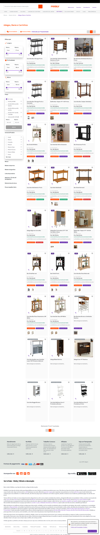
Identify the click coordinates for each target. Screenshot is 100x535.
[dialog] (83, 526)
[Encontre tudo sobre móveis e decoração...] (21, 6)
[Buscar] (40, 6)
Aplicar (14, 127)
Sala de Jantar (12, 15)
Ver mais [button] (8, 157)
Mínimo (8, 47)
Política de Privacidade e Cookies (79, 527)
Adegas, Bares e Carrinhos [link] (24, 15)
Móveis (5, 15)
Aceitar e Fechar (92, 531)
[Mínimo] (9, 50)
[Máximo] (18, 50)
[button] (42, 32)
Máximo (17, 47)
